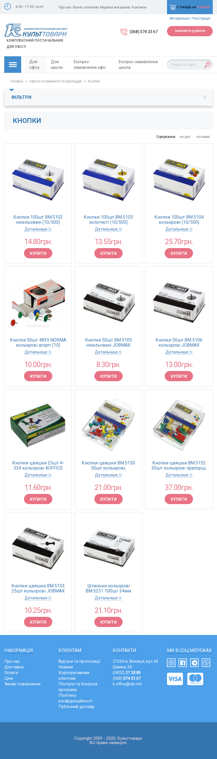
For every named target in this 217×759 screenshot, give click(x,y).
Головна (16, 81)
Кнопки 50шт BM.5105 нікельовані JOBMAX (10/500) (108, 343)
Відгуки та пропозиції (79, 661)
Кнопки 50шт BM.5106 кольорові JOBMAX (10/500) (178, 343)
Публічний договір (76, 706)
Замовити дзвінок (190, 31)
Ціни (8, 678)
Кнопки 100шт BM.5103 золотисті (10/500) (108, 220)
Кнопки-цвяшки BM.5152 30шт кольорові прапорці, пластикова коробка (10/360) (178, 465)
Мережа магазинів (115, 7)
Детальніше (38, 229)
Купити (38, 253)
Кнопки (94, 81)
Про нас (65, 7)
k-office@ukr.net (127, 684)
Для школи (57, 64)
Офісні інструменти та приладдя (55, 81)
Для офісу (34, 64)
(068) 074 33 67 (144, 31)
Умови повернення (22, 683)
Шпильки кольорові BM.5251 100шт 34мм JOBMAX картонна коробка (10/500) (108, 588)
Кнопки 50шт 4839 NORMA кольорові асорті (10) (38, 343)
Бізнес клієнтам (86, 7)
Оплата (11, 672)
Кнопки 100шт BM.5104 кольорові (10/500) (179, 220)
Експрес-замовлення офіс (90, 64)
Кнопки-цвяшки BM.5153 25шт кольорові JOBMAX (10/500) (38, 588)
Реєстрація (201, 18)
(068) (127, 678)
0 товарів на (190, 7)
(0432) (127, 672)
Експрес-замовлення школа (138, 64)
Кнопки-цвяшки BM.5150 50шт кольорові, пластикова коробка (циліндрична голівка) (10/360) (108, 465)
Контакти (139, 7)
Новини (65, 667)
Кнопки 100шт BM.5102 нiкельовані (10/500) (38, 220)
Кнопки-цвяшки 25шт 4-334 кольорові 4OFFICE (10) (38, 465)
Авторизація (179, 18)
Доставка (13, 667)
